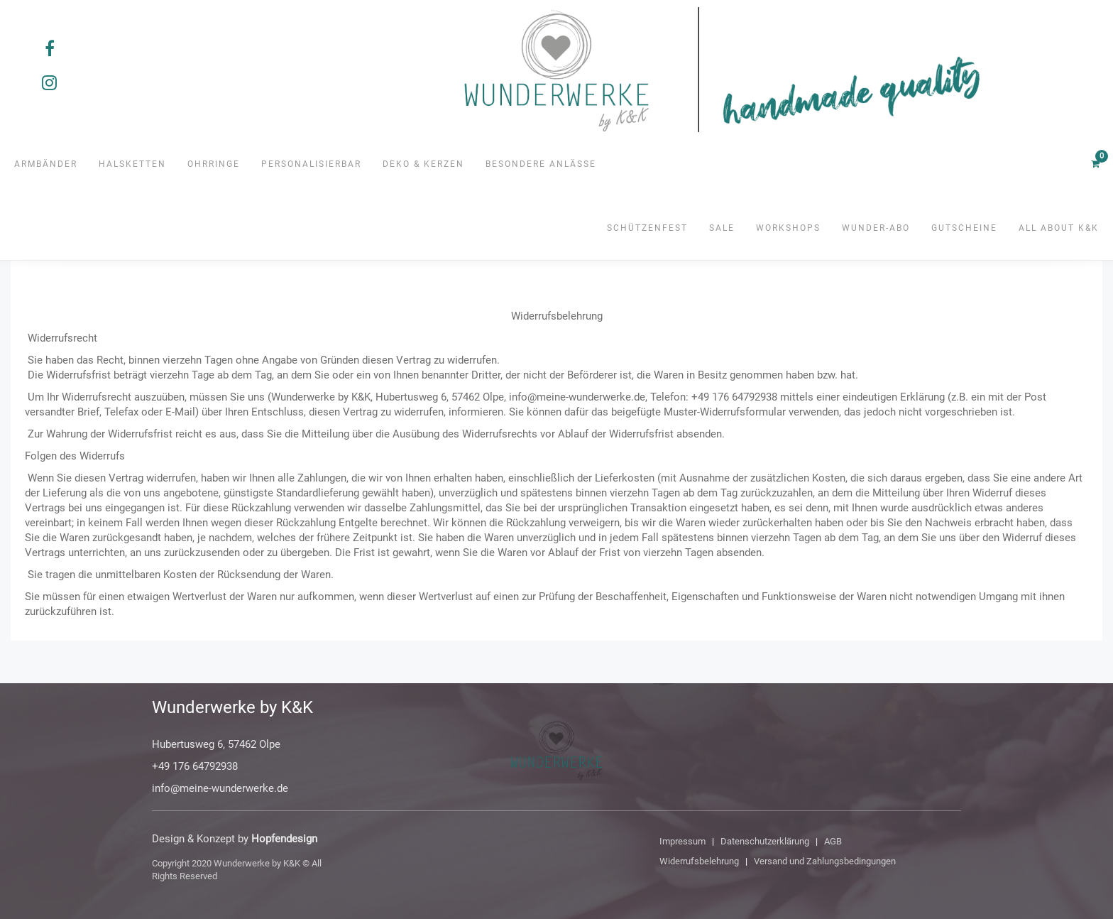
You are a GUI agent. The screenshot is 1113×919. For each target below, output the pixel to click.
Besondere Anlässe (541, 164)
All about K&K (1059, 228)
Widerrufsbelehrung (699, 861)
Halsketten (132, 164)
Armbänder (45, 164)
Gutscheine (964, 228)
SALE (722, 228)
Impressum (682, 841)
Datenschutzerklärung (764, 841)
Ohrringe (213, 164)
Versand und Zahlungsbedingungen (825, 861)
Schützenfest (647, 228)
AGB (833, 841)
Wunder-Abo (876, 228)
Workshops (788, 228)
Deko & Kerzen (423, 164)
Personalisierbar (311, 164)
